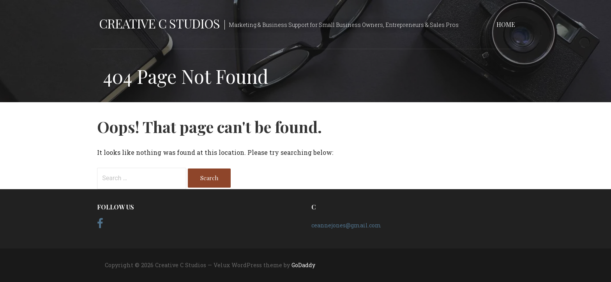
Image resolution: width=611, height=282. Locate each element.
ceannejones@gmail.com (346, 225)
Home (505, 24)
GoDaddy (303, 265)
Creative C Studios (159, 23)
